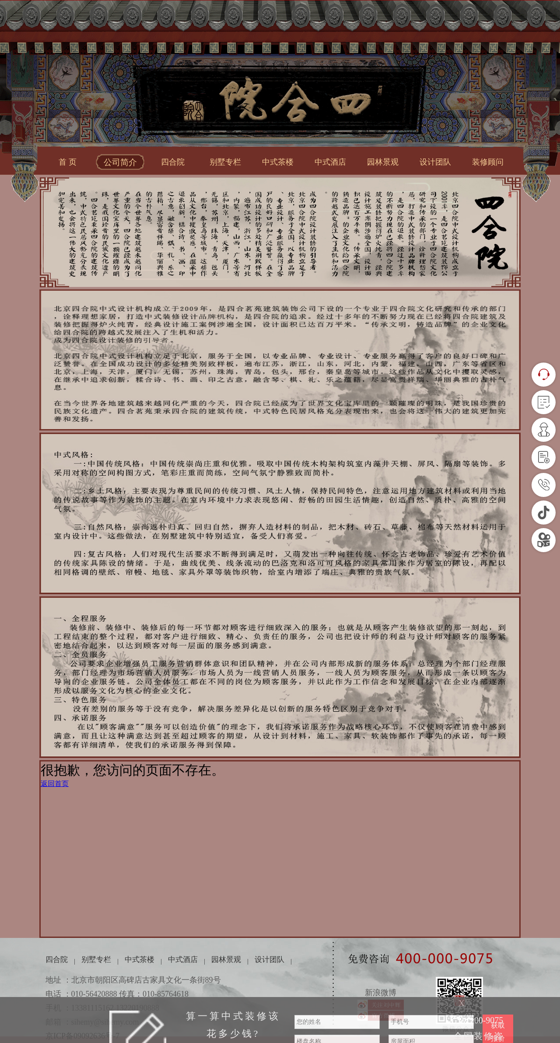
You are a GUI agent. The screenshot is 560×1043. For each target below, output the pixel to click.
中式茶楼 (278, 162)
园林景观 (383, 162)
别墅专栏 (225, 162)
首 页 (68, 162)
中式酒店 (330, 162)
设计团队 (435, 162)
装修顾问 (488, 162)
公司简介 (120, 162)
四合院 (173, 162)
